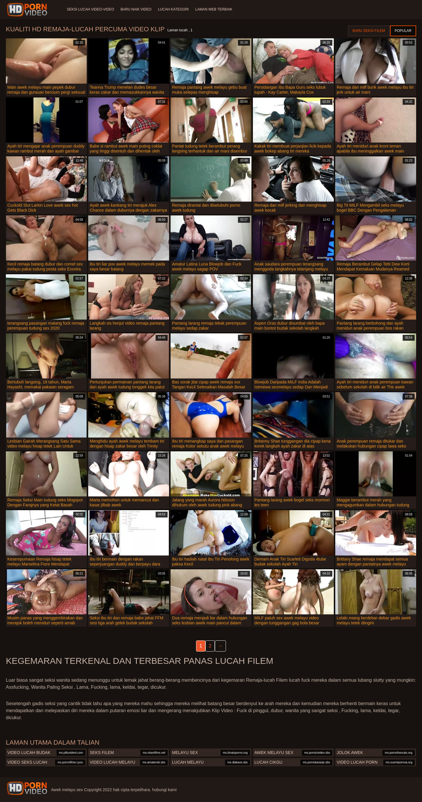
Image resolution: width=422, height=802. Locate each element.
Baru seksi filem (369, 31)
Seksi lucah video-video (90, 9)
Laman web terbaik (215, 9)
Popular (403, 31)
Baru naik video (136, 9)
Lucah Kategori (174, 9)
